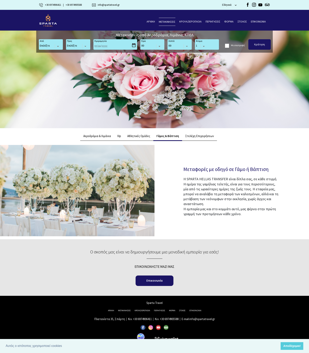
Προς (69, 40)
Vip (119, 136)
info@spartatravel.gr (202, 319)
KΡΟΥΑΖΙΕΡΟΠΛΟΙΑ (190, 21)
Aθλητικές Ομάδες (138, 136)
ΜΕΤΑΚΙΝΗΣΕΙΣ (167, 21)
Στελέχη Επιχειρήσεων (199, 136)
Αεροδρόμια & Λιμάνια (97, 136)
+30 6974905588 (169, 319)
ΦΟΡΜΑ (229, 21)
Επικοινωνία (154, 280)
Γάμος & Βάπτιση (167, 136)
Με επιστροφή (238, 45)
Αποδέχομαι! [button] (292, 345)
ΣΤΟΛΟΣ (242, 21)
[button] (63, 346)
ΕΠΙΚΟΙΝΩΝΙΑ (258, 21)
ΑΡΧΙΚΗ (151, 21)
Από (42, 40)
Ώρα (143, 40)
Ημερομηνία (100, 40)
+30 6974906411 (142, 319)
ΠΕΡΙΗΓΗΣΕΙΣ (213, 21)
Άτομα (199, 40)
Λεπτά (171, 40)
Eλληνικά (226, 5)
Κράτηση (259, 44)
